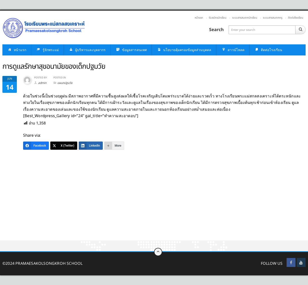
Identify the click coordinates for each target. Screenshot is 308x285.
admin (42, 83)
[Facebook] (36, 146)
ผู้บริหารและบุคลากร (87, 50)
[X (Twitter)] (63, 146)
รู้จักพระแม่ (47, 50)
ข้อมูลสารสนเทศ (131, 50)
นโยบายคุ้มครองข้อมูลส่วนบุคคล (184, 50)
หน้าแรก (199, 18)
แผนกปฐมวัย (64, 83)
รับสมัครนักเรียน (217, 18)
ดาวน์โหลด (232, 50)
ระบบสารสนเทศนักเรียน (244, 18)
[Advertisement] (144, 204)
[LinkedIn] (91, 146)
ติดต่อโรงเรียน (295, 18)
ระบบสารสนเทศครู (272, 18)
